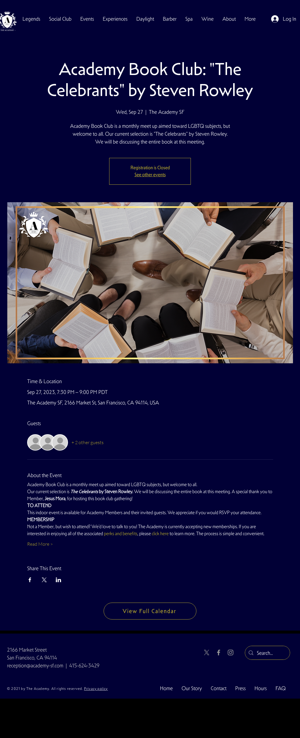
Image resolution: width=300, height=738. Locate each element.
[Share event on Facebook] (30, 580)
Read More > (40, 544)
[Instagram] (230, 652)
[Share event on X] (44, 580)
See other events (150, 175)
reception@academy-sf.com (35, 665)
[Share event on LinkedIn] (58, 580)
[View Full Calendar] (150, 611)
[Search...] (267, 653)
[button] (60, 19)
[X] (206, 652)
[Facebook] (218, 652)
